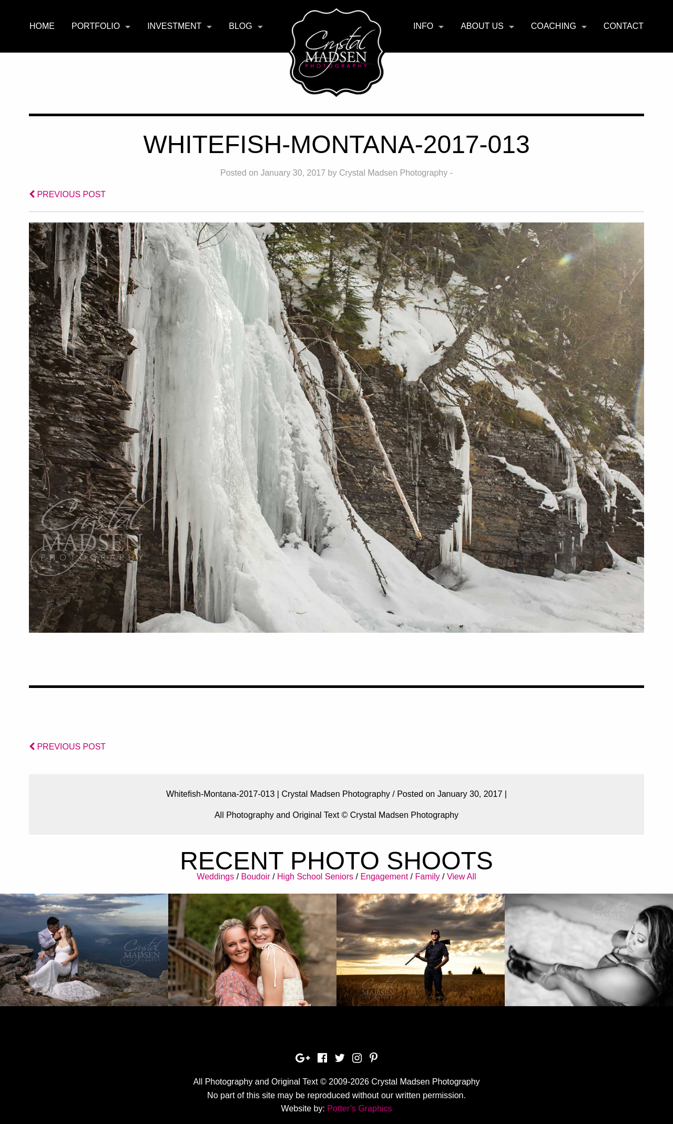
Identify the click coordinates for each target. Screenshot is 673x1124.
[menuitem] (42, 26)
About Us (482, 26)
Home (42, 26)
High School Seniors (315, 876)
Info (423, 26)
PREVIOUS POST (67, 194)
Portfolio (96, 26)
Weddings (215, 876)
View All (461, 876)
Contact (624, 26)
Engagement (384, 876)
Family (427, 876)
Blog (240, 26)
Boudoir (255, 876)
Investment (174, 26)
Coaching (553, 26)
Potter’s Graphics (359, 1108)
